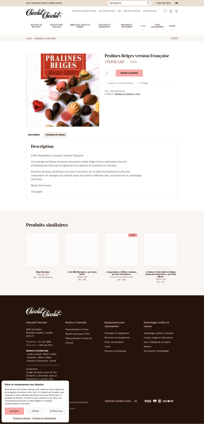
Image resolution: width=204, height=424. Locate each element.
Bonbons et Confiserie (45, 38)
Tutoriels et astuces (132, 11)
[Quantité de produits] (109, 73)
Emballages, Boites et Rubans (159, 333)
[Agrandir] (62, 90)
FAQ (119, 11)
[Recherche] (129, 3)
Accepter (14, 411)
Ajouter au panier (129, 73)
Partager (144, 83)
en (176, 3)
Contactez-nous (150, 11)
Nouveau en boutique (115, 351)
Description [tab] (34, 135)
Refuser (35, 411)
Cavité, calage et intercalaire (158, 338)
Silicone (69, 343)
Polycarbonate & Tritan (77, 329)
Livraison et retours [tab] (55, 135)
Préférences (56, 411)
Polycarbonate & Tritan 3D (78, 338)
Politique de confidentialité (44, 418)
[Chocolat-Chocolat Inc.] (44, 14)
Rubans (147, 347)
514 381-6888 (44, 342)
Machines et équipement (117, 338)
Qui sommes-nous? (107, 11)
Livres (29, 38)
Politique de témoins (22, 418)
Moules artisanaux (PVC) (77, 334)
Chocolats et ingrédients (117, 333)
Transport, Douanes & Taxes (84, 11)
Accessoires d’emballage (156, 351)
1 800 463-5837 (163, 3)
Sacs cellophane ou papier (157, 342)
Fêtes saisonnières (114, 342)
